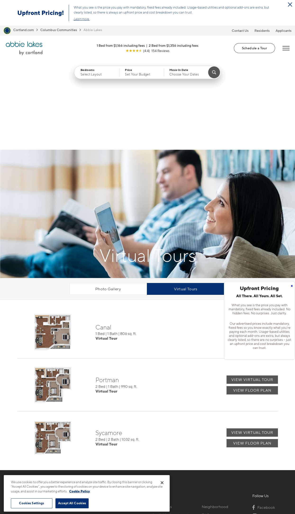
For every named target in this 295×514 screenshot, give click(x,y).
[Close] (162, 482)
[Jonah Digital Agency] (267, 497)
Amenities (161, 451)
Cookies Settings (31, 503)
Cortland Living (166, 459)
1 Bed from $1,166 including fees (121, 45)
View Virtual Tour (252, 238)
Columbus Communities (58, 30)
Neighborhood (215, 417)
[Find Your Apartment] (214, 72)
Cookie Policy (79, 491)
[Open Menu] (286, 48)
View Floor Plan (252, 248)
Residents (262, 30)
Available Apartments (171, 426)
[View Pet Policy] (128, 443)
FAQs (206, 426)
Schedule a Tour (254, 48)
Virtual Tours (185, 200)
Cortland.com (23, 30)
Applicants (283, 30)
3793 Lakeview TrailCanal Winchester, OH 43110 (114, 429)
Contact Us (240, 30)
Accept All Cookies (72, 503)
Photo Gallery (108, 200)
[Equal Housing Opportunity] (90, 443)
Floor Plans (162, 417)
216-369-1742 (100, 417)
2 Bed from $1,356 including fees (173, 45)
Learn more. (82, 19)
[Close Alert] (290, 4)
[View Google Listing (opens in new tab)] (147, 51)
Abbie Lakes (92, 30)
